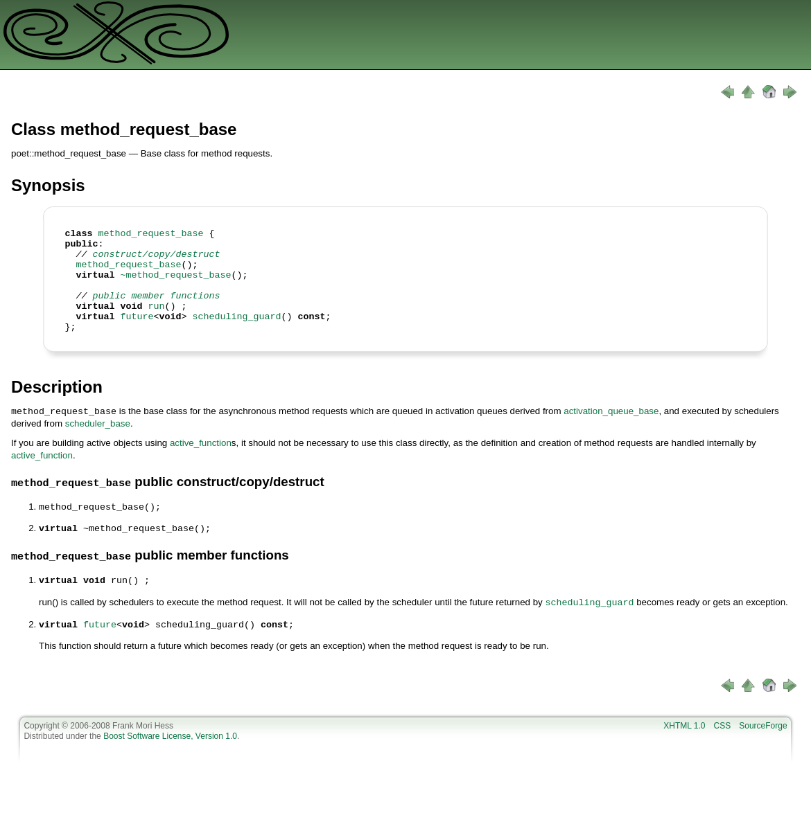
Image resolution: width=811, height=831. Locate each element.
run (156, 322)
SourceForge (763, 742)
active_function (201, 463)
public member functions (156, 309)
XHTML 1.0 (684, 742)
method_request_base (151, 235)
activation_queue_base (611, 432)
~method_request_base (176, 284)
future (137, 334)
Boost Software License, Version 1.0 (170, 753)
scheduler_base (97, 443)
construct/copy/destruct (156, 259)
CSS (722, 742)
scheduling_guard (236, 334)
